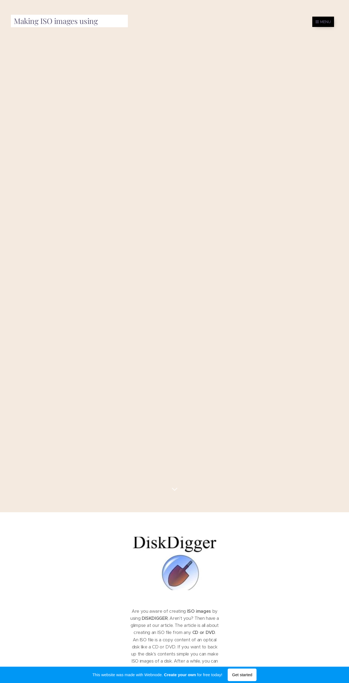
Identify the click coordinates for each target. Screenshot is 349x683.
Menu (323, 21)
